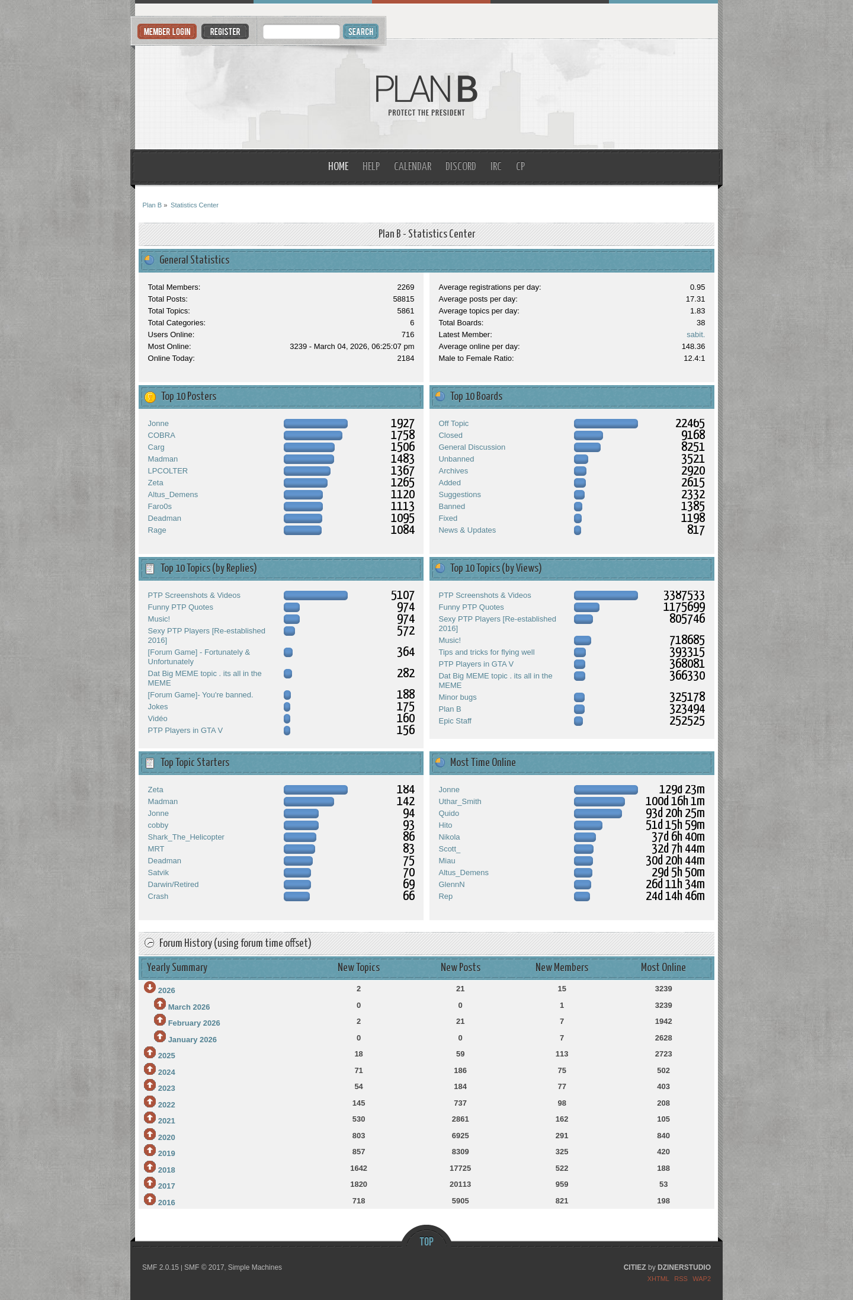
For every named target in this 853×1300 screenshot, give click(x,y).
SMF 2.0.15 (160, 1267)
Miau (446, 860)
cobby (158, 825)
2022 (166, 1104)
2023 (166, 1088)
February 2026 (194, 1023)
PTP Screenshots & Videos (194, 595)
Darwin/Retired (173, 884)
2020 (166, 1137)
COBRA (161, 435)
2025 (166, 1055)
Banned (451, 506)
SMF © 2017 (204, 1267)
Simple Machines (255, 1267)
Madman (163, 458)
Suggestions (459, 494)
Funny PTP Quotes (180, 607)
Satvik (158, 872)
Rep (445, 896)
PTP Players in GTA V (185, 730)
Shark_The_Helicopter (186, 836)
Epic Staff (454, 720)
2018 (166, 1169)
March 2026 (189, 1007)
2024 (166, 1072)
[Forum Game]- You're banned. (201, 694)
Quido (448, 813)
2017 (166, 1185)
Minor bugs (457, 697)
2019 (166, 1153)
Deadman (164, 518)
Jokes (158, 706)
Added (449, 482)
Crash (158, 896)
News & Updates (467, 530)
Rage (157, 530)
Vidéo (158, 718)
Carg (156, 447)
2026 (166, 990)
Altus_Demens (173, 494)
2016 (166, 1202)
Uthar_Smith (459, 801)
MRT (156, 848)
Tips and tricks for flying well (486, 652)
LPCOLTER (168, 470)
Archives (453, 470)
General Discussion (471, 447)
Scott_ (449, 848)
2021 (166, 1120)
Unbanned (456, 458)
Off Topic (453, 423)
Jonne (158, 423)
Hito (445, 825)
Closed (450, 435)
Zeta (155, 482)
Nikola (449, 836)
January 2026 (192, 1039)
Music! (159, 618)
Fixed (447, 518)
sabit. (696, 334)
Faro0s (160, 506)
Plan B (427, 94)
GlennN (451, 884)
